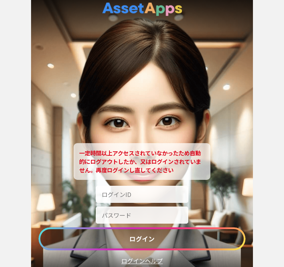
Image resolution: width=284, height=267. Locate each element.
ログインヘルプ (142, 260)
